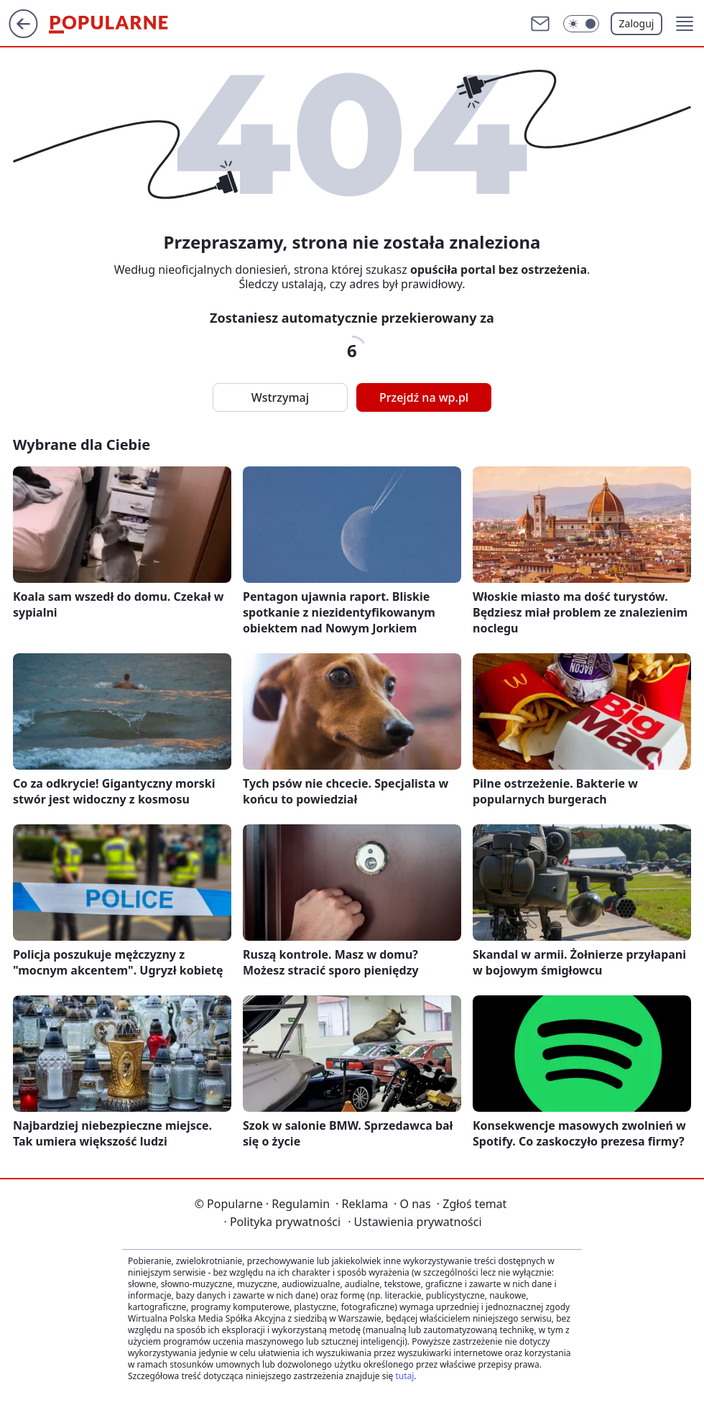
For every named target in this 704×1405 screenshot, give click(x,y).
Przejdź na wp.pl (423, 397)
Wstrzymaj (280, 397)
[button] (684, 23)
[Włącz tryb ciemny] (581, 23)
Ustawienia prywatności (414, 1222)
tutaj (404, 1376)
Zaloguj (636, 23)
